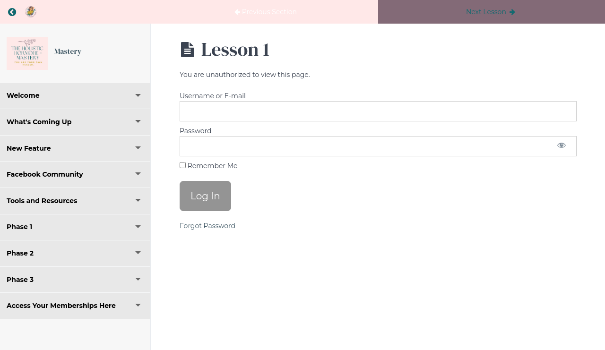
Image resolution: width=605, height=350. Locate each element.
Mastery (67, 51)
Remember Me (208, 166)
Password (195, 131)
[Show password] (561, 146)
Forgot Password (207, 226)
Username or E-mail (213, 96)
